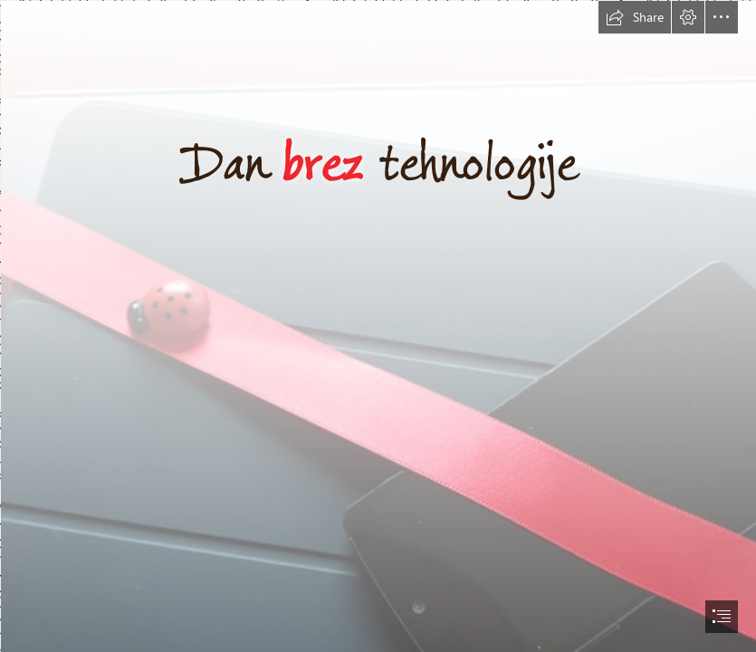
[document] (378, 326)
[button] (634, 17)
